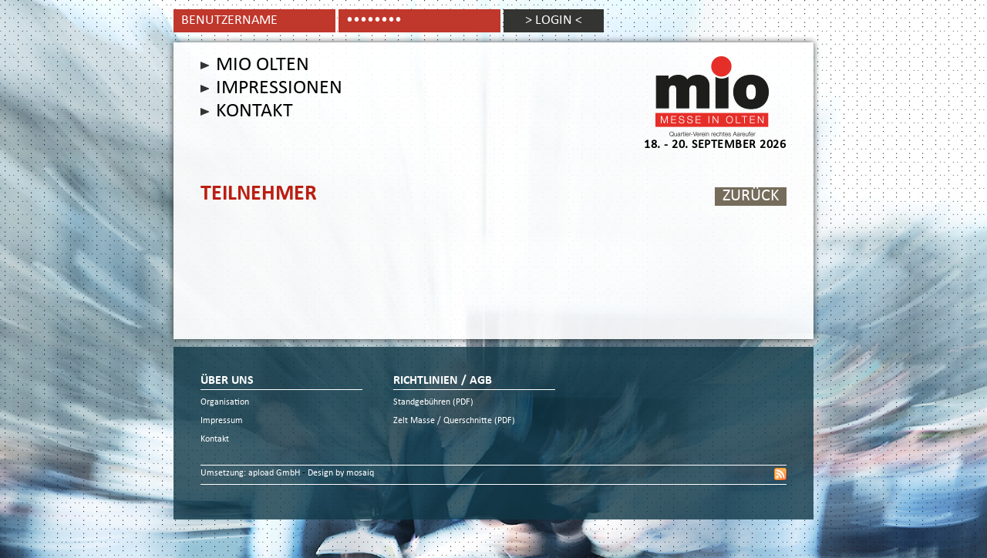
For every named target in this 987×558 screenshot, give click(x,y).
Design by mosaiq (341, 474)
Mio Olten (262, 65)
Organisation (224, 403)
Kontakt (254, 112)
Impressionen (279, 88)
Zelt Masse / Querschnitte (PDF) (454, 421)
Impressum (221, 421)
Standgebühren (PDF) (433, 403)
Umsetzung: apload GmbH (251, 474)
